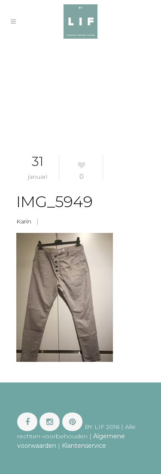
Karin (23, 221)
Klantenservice (84, 446)
